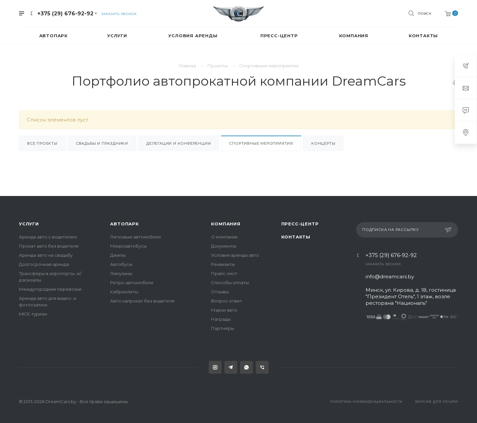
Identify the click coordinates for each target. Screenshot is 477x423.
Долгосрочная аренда (44, 264)
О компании (224, 236)
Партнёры (222, 328)
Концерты (323, 143)
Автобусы (121, 264)
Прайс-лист (224, 273)
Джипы (117, 255)
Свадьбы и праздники (102, 143)
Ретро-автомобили (131, 282)
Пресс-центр (300, 223)
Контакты (295, 236)
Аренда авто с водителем (48, 236)
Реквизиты (223, 264)
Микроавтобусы (128, 246)
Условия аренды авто (235, 255)
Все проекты (42, 143)
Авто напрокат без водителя (142, 300)
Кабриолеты (124, 291)
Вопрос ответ (226, 300)
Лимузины (121, 273)
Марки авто (224, 310)
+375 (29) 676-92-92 (391, 255)
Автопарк (124, 223)
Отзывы (220, 291)
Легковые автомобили (135, 236)
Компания (225, 223)
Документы (223, 246)
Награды (221, 319)
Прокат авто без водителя (48, 246)
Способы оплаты (230, 282)
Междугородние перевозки (50, 289)
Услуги (29, 223)
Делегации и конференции (178, 143)
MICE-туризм (33, 314)
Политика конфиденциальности (366, 401)
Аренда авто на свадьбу (46, 255)
